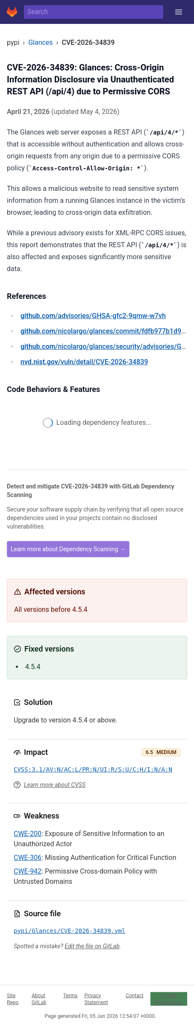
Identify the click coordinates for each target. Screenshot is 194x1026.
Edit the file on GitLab (92, 946)
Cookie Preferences (168, 998)
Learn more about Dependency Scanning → (68, 549)
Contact (135, 995)
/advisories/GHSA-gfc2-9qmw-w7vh (93, 316)
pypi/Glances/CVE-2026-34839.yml (69, 930)
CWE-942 (27, 871)
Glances (40, 42)
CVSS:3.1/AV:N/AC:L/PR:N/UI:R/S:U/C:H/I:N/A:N (93, 769)
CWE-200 (27, 834)
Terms (70, 995)
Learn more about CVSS (54, 784)
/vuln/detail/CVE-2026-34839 (84, 362)
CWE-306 (27, 858)
